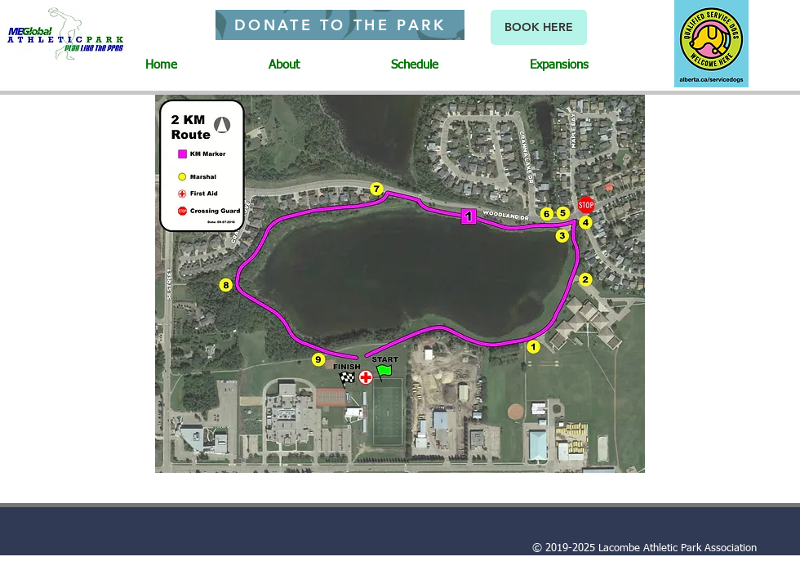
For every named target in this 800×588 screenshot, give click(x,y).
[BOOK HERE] (539, 27)
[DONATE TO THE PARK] (340, 25)
